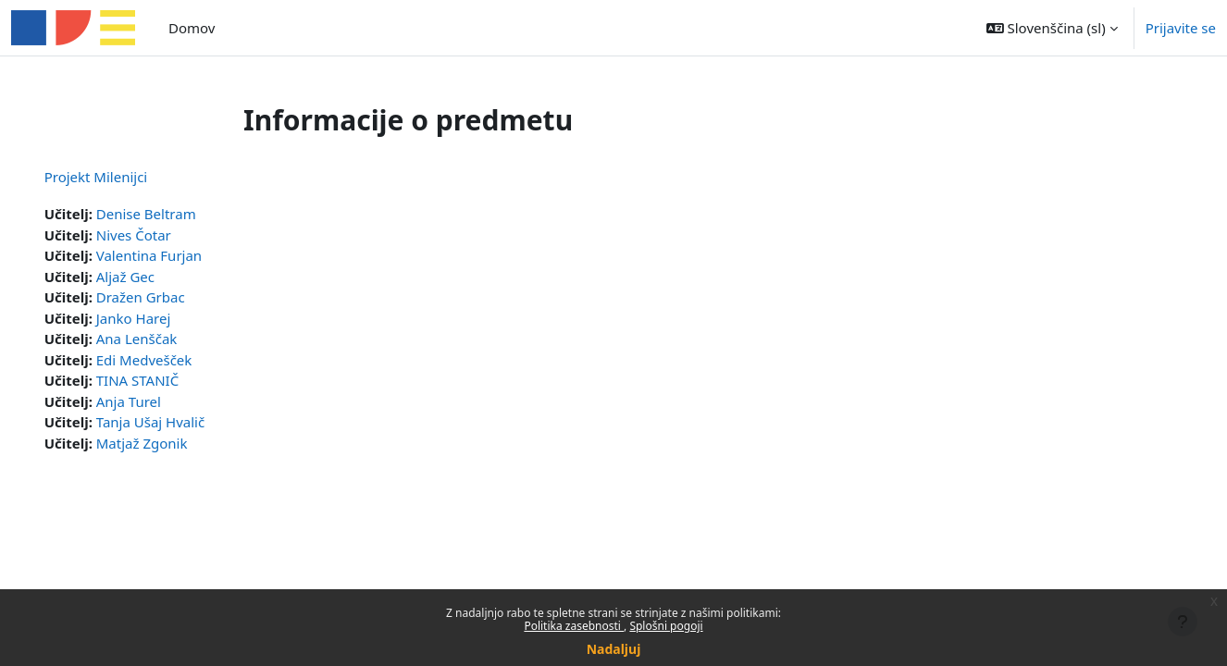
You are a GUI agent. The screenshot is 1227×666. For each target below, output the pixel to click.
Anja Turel (154, 401)
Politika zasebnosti (574, 626)
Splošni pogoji (665, 626)
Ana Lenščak (163, 338)
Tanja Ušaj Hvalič (176, 422)
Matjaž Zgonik (168, 443)
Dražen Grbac (166, 297)
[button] (1052, 28)
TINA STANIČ (163, 380)
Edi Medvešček (170, 360)
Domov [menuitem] (191, 27)
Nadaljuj (614, 649)
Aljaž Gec (151, 276)
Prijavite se (1181, 27)
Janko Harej (159, 318)
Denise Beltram (172, 213)
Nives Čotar (159, 235)
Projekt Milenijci (122, 176)
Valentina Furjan (175, 255)
